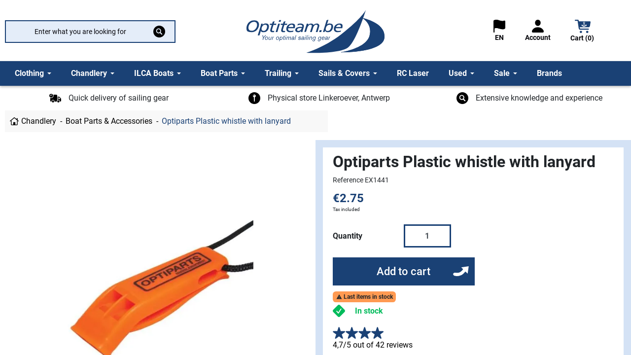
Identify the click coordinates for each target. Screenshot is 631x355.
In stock (369, 311)
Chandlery (38, 121)
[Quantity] (427, 235)
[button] (582, 32)
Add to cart (403, 271)
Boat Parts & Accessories (109, 121)
